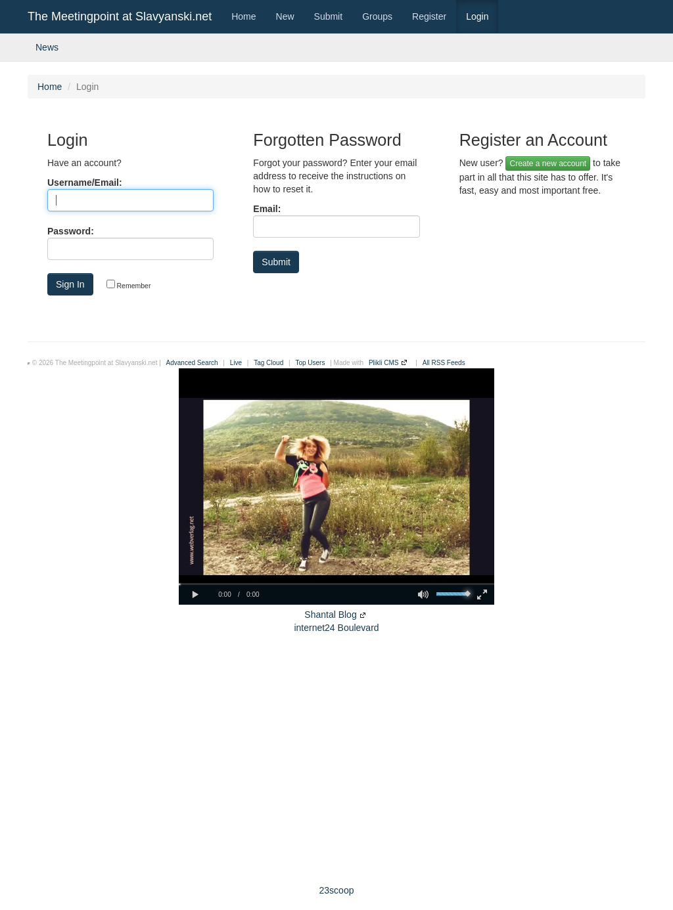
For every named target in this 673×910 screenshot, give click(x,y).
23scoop (336, 890)
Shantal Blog (330, 614)
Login (477, 16)
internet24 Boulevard (336, 627)
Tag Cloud (268, 362)
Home (243, 16)
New (285, 16)
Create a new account (547, 163)
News (46, 47)
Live (236, 362)
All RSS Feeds (444, 362)
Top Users (310, 362)
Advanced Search (192, 362)
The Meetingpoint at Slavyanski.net (120, 16)
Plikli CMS (384, 362)
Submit (328, 16)
